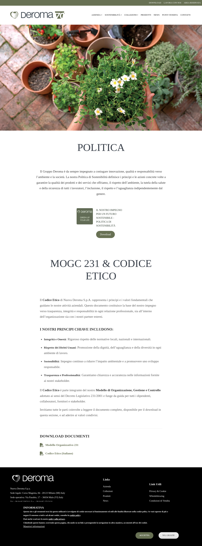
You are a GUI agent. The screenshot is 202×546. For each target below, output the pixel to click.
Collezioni (108, 491)
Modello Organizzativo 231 (59, 445)
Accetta (144, 539)
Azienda (107, 486)
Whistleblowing (156, 496)
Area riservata (192, 3)
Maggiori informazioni (34, 530)
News (157, 15)
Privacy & (154, 491)
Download (155, 3)
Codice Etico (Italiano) (56, 453)
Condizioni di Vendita (159, 500)
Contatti (185, 15)
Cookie (162, 491)
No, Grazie (168, 539)
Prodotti (146, 15)
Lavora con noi (172, 3)
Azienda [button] (96, 15)
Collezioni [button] (130, 15)
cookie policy (75, 519)
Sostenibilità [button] (112, 15)
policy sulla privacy (57, 523)
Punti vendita (170, 15)
